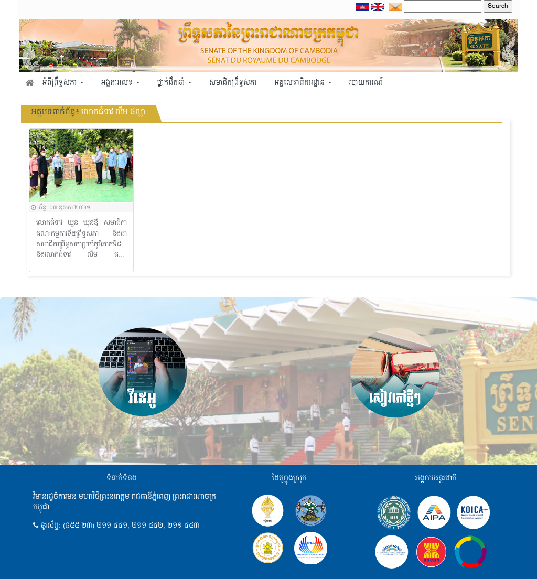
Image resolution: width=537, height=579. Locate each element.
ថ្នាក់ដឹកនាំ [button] (172, 83)
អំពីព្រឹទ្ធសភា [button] (60, 83)
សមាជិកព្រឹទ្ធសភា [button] (233, 83)
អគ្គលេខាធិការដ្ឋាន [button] (300, 83)
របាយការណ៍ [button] (366, 83)
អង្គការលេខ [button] (118, 83)
